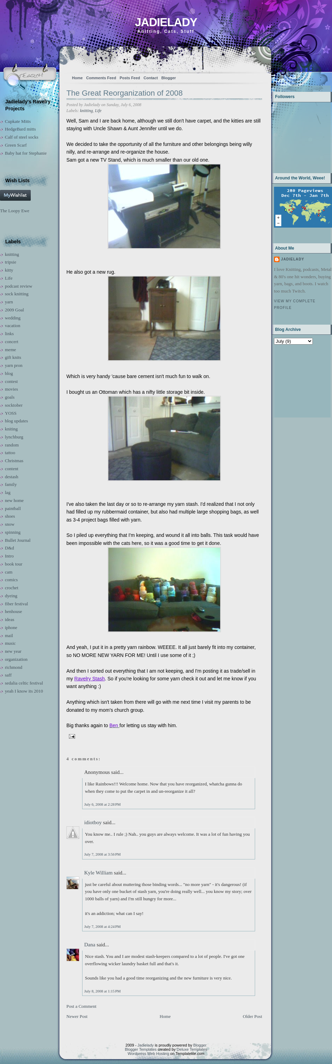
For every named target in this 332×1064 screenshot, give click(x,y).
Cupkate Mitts (18, 121)
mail (9, 635)
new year (13, 651)
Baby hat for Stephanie (26, 153)
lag (7, 492)
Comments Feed (101, 78)
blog (9, 373)
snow (9, 524)
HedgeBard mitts (20, 129)
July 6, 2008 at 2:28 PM (102, 804)
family (11, 484)
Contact (151, 78)
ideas (9, 619)
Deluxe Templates (192, 1049)
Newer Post (76, 1016)
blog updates (16, 420)
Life (9, 278)
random (12, 445)
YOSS (10, 413)
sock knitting (17, 293)
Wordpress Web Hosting (148, 1053)
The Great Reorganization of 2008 (124, 93)
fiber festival (16, 603)
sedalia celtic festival (24, 683)
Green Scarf (16, 145)
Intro (9, 556)
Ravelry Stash (89, 678)
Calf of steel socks (21, 137)
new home (14, 500)
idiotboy (93, 822)
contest (11, 381)
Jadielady (166, 22)
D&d (9, 548)
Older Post (252, 1016)
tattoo (10, 452)
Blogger (168, 78)
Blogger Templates (141, 1049)
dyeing (11, 595)
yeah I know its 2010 (24, 691)
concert (11, 341)
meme (10, 349)
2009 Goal (14, 309)
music (10, 643)
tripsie (10, 262)
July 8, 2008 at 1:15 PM (102, 991)
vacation (12, 325)
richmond (13, 667)
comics (11, 579)
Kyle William (98, 872)
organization (16, 659)
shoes (10, 516)
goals (9, 397)
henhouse (13, 611)
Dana (89, 944)
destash (11, 476)
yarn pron (13, 365)
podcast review (18, 286)
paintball (13, 508)
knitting (12, 254)
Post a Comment (81, 1006)
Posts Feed (130, 78)
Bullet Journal (17, 540)
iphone (11, 627)
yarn (9, 301)
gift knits (13, 357)
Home (77, 78)
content (11, 468)
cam (9, 572)
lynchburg (14, 436)
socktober (14, 405)
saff (8, 675)
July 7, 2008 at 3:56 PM (102, 854)
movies (11, 389)
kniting (11, 428)
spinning (13, 532)
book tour (13, 564)
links (9, 333)
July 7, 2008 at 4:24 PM (102, 926)
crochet (11, 587)
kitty (9, 270)
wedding (13, 317)
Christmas (14, 460)
